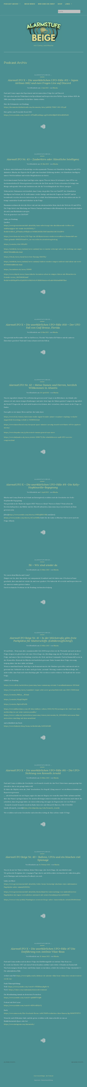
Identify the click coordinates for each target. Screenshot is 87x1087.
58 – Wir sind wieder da (43, 565)
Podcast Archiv (11, 4)
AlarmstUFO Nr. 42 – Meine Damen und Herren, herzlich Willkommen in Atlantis (43, 386)
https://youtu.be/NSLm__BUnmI (16, 695)
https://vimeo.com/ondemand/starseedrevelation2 (28, 990)
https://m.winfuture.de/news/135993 (18, 269)
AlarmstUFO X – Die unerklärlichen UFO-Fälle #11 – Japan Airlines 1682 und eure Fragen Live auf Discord (43, 81)
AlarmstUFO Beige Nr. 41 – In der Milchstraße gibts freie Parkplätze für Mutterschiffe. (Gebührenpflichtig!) (43, 639)
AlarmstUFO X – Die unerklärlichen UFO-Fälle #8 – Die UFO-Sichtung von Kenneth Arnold (43, 772)
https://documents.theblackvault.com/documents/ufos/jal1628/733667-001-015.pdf (35, 107)
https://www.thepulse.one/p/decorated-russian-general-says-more (29, 432)
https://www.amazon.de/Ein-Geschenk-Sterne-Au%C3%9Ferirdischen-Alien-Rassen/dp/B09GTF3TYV (42, 1013)
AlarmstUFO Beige (42, 75)
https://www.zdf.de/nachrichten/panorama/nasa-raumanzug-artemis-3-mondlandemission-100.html (41, 685)
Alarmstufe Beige (42, 560)
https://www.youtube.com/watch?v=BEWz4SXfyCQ (23, 1005)
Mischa (55, 88)
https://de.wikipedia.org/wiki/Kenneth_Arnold (41, 808)
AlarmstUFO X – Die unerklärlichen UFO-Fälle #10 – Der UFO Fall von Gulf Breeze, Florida (43, 326)
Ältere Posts (9, 1062)
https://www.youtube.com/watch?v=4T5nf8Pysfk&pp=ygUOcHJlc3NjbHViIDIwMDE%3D (36, 115)
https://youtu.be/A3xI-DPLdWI (15, 244)
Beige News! (29, 4)
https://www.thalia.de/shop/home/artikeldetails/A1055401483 (27, 726)
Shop (60, 4)
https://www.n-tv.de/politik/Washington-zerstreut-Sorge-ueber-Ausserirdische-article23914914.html (42, 900)
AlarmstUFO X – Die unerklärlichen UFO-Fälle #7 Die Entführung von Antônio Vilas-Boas (43, 950)
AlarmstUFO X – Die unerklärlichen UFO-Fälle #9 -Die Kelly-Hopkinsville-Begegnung (43, 486)
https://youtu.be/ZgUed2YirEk (15, 704)
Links (67, 4)
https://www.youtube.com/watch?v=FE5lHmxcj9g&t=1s (28, 987)
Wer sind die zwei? (46, 4)
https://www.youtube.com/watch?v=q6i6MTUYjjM (22, 998)
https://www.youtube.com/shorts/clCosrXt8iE (21, 518)
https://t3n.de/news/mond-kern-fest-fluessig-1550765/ (25, 257)
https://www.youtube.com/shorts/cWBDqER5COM (28, 515)
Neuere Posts (77, 1062)
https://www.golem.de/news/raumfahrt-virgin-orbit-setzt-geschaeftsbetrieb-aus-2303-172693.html (41, 690)
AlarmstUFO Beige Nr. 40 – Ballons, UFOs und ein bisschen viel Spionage (43, 858)
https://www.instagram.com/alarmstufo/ (19, 1024)
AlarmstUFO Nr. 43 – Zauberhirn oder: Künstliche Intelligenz (43, 159)
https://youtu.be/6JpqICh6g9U (15, 699)
